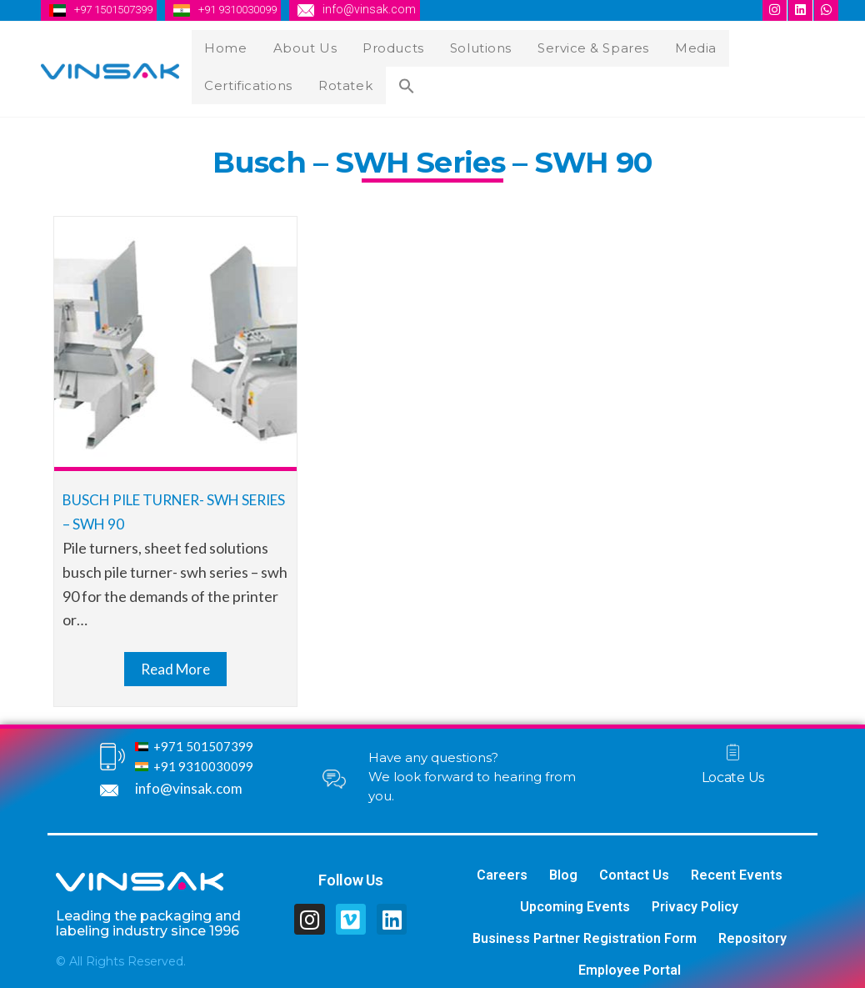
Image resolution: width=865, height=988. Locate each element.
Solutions (473, 46)
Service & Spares (584, 46)
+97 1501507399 (118, 9)
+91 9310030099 (253, 9)
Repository (752, 932)
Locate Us (733, 770)
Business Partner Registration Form (584, 932)
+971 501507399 (203, 739)
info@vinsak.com (391, 9)
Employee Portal (629, 963)
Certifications (773, 46)
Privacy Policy (695, 900)
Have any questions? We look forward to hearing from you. (472, 770)
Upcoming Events (575, 900)
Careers (502, 868)
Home (228, 46)
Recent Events (736, 868)
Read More (175, 661)
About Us (303, 46)
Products (389, 46)
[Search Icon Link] (290, 82)
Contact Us (634, 868)
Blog (563, 868)
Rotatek (234, 80)
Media (685, 46)
